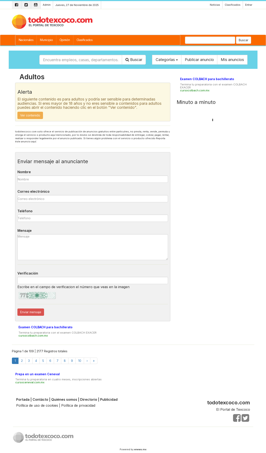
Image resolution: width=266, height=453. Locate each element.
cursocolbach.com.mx (33, 335)
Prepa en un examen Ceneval (37, 374)
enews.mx (140, 449)
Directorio (88, 399)
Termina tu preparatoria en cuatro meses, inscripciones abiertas (58, 379)
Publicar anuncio (199, 59)
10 (79, 360)
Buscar (243, 40)
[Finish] (93, 361)
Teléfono (25, 211)
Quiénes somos (64, 399)
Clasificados (85, 40)
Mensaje (24, 230)
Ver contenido (30, 115)
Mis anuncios (232, 59)
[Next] (87, 361)
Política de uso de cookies (37, 405)
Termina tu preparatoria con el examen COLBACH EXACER (57, 332)
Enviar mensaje (30, 312)
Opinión (65, 40)
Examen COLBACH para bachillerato (45, 327)
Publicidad (109, 399)
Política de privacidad (78, 405)
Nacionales (26, 40)
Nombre (24, 172)
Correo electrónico (33, 191)
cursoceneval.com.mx (29, 382)
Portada (23, 399)
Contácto (40, 399)
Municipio (46, 40)
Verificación (27, 273)
